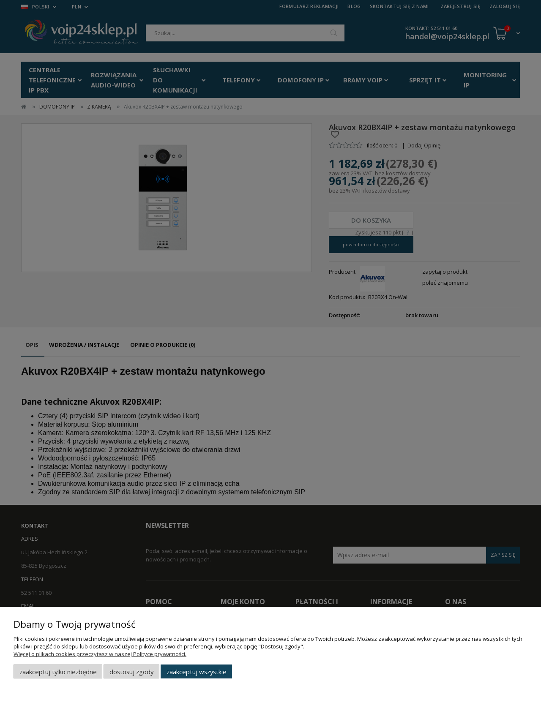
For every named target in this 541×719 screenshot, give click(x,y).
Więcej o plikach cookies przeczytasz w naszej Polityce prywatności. (100, 654)
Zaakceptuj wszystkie (197, 671)
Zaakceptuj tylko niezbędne (58, 671)
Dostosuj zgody (131, 671)
